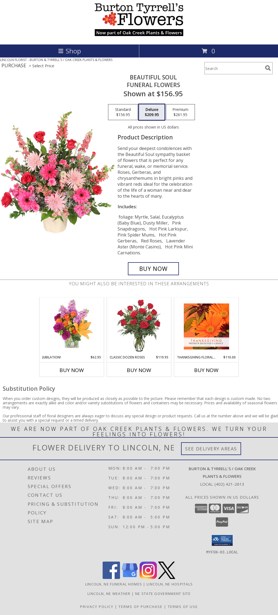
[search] (268, 68)
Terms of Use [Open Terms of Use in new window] (183, 606)
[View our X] (166, 577)
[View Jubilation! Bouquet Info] (71, 326)
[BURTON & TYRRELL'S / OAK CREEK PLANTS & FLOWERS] (139, 36)
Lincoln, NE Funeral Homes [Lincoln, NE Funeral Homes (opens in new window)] (113, 584)
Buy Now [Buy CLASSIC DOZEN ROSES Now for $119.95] (139, 370)
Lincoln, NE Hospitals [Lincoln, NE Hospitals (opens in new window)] (170, 584)
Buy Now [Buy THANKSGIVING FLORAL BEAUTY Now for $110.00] (206, 370)
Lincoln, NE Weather (109, 593)
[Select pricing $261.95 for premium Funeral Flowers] (180, 112)
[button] (222, 540)
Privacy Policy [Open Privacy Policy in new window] (96, 606)
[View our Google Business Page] (129, 577)
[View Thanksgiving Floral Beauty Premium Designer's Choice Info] (206, 326)
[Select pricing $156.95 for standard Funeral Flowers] (123, 112)
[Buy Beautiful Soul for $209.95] (153, 268)
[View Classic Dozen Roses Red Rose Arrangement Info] (139, 326)
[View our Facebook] (111, 577)
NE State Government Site (163, 593)
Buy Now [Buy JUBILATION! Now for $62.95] (71, 370)
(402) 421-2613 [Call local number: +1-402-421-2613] (229, 484)
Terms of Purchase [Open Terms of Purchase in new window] (141, 606)
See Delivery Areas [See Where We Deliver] (211, 449)
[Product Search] (234, 68)
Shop (69, 50)
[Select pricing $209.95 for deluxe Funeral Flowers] (152, 112)
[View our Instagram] (148, 577)
